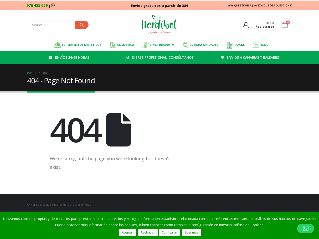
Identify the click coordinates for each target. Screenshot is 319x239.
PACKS (235, 45)
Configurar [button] (169, 232)
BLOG (260, 45)
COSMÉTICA (121, 45)
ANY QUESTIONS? (239, 5)
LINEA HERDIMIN (158, 45)
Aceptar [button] (127, 232)
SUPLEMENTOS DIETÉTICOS (77, 45)
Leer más (191, 232)
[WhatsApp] (53, 5)
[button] (305, 228)
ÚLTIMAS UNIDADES (200, 45)
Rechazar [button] (148, 232)
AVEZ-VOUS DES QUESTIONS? (273, 5)
